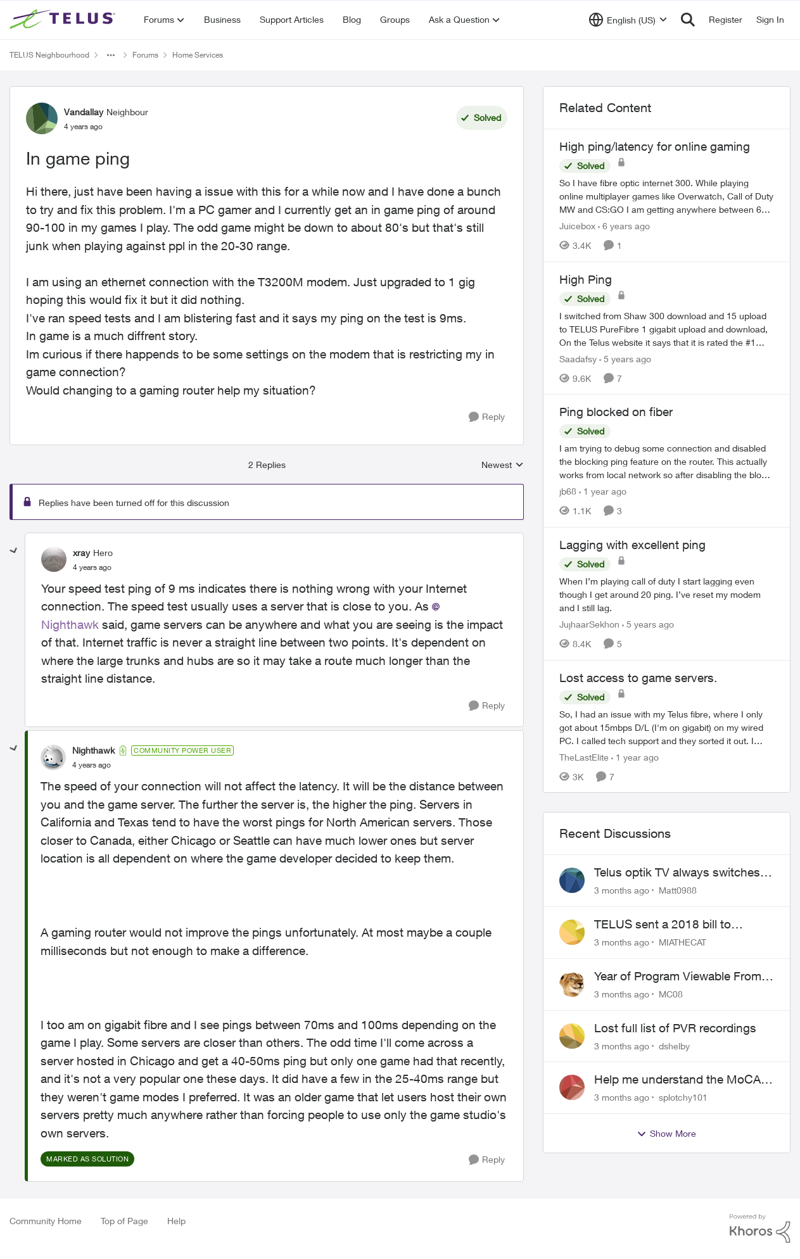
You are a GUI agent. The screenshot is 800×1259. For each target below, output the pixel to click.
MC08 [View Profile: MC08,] (671, 994)
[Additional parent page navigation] (110, 55)
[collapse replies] (14, 551)
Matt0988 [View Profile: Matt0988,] (678, 890)
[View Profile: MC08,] (572, 984)
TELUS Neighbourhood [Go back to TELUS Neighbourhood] (49, 55)
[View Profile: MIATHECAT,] (572, 932)
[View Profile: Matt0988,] (572, 880)
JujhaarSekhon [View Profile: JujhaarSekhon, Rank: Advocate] (589, 624)
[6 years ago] (624, 225)
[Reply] (486, 417)
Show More (666, 1133)
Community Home (46, 1220)
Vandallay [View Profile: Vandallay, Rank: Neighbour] (83, 111)
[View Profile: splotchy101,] (572, 1087)
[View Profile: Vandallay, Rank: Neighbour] (42, 118)
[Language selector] (628, 19)
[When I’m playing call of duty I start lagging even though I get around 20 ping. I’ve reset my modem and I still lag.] (666, 594)
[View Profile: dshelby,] (572, 1036)
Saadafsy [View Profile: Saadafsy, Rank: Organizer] (578, 358)
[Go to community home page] (64, 19)
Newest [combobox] (502, 465)
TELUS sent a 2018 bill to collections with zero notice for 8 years (680, 924)
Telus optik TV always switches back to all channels (677, 872)
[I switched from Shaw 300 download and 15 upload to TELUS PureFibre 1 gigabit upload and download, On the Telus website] (666, 328)
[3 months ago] (621, 890)
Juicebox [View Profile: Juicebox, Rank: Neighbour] (577, 225)
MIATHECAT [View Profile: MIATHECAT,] (682, 942)
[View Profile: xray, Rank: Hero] (54, 559)
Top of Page (124, 1220)
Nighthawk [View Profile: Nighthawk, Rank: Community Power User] (93, 750)
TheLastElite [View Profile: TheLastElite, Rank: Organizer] (584, 756)
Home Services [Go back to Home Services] (197, 55)
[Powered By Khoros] (760, 1228)
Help (176, 1220)
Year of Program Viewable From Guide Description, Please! (677, 976)
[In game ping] (92, 567)
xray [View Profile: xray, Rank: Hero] (81, 552)
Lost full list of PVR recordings (675, 1028)
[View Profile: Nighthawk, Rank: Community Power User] (53, 757)
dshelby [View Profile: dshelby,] (674, 1045)
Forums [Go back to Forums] (145, 55)
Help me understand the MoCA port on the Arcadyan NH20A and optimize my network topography (683, 1079)
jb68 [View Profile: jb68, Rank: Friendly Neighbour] (567, 491)
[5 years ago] (625, 358)
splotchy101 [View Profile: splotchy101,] (683, 1097)
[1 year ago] (602, 491)
